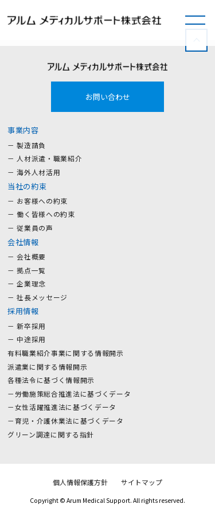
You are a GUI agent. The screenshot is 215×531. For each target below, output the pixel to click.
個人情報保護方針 (80, 482)
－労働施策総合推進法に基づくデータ (69, 393)
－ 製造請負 (26, 145)
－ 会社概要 (26, 256)
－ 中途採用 (26, 339)
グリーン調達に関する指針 (50, 434)
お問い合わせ (107, 96)
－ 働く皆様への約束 (41, 214)
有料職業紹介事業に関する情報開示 (65, 353)
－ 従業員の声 (30, 227)
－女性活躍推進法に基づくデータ (61, 407)
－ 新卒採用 (26, 326)
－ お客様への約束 (37, 201)
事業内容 (23, 130)
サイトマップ (141, 482)
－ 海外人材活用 (33, 172)
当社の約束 (26, 186)
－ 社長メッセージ (37, 297)
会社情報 (23, 242)
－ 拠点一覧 (26, 270)
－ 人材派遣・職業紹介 (44, 158)
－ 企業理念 (26, 283)
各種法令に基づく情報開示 (51, 380)
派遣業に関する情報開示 (47, 366)
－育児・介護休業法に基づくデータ (65, 420)
